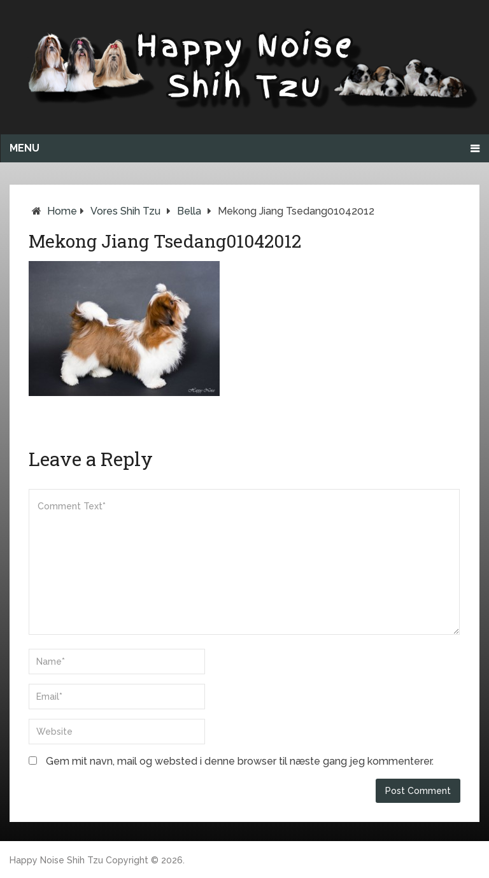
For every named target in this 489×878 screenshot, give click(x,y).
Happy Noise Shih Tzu (56, 860)
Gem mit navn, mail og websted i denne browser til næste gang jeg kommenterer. (240, 761)
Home (62, 211)
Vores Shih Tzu (125, 211)
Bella (189, 211)
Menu (24, 148)
